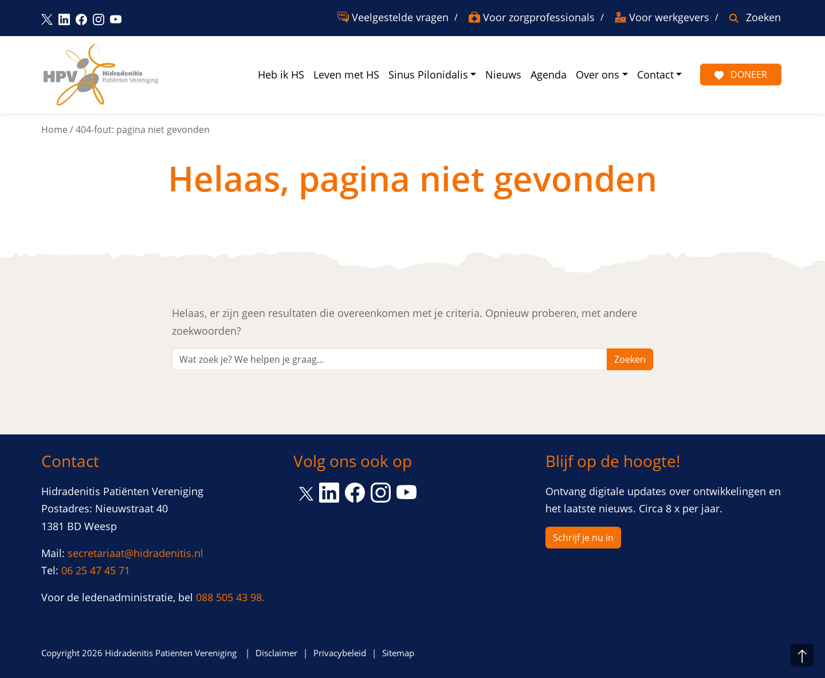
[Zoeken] (389, 359)
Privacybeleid (339, 653)
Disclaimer (276, 653)
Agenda (549, 74)
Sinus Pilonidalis (428, 74)
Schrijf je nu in (583, 537)
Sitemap (398, 653)
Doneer (740, 74)
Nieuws (503, 74)
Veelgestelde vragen (400, 17)
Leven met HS (346, 74)
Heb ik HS (281, 74)
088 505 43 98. (230, 597)
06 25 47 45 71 (95, 570)
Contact (655, 74)
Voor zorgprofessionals (539, 17)
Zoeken (763, 17)
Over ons (597, 74)
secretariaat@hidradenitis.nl (135, 553)
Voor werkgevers (669, 17)
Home (54, 129)
